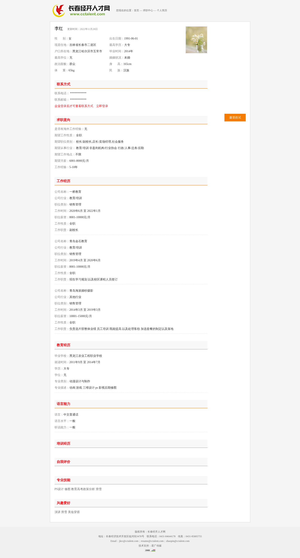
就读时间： (62, 362)
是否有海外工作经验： (69, 129)
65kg (72, 70)
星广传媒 (156, 545)
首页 (136, 10)
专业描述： (62, 387)
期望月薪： (62, 160)
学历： (59, 368)
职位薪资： (62, 217)
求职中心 (148, 10)
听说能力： (62, 427)
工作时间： (62, 210)
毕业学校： (62, 355)
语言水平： (62, 421)
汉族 (126, 70)
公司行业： (62, 198)
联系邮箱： (62, 99)
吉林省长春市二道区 (82, 44)
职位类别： (62, 204)
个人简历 (162, 10)
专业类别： (62, 381)
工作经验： (62, 167)
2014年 (128, 51)
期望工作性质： (65, 135)
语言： (59, 414)
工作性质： (62, 223)
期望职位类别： (65, 141)
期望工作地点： (65, 154)
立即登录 (102, 106)
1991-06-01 (131, 38)
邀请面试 (235, 117)
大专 (127, 44)
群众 (72, 64)
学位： (59, 375)
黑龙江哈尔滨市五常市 (87, 51)
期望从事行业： (65, 148)
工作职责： (62, 230)
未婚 (127, 57)
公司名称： (62, 191)
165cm (127, 64)
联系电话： (62, 93)
